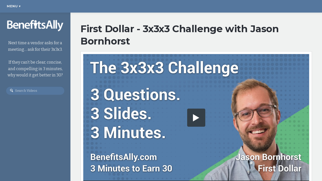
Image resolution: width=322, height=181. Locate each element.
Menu (14, 6)
